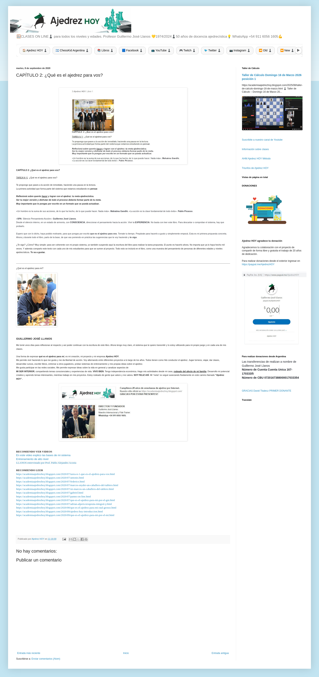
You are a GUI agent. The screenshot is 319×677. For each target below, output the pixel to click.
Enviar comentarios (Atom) (45, 658)
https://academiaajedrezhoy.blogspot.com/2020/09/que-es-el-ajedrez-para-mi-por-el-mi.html (65, 515)
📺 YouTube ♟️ (161, 50)
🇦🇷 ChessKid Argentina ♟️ (72, 50)
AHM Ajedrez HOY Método (256, 158)
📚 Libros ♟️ (105, 50)
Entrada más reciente (28, 653)
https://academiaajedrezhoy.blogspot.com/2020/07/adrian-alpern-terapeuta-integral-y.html (64, 503)
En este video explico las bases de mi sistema (43, 455)
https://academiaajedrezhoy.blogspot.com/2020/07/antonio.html (50, 477)
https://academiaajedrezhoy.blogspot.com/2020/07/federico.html (50, 481)
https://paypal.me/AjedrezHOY (258, 264)
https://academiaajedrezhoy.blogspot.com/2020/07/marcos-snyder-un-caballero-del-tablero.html (67, 485)
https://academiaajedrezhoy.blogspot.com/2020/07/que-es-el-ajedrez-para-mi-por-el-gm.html (65, 500)
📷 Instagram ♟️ (239, 50)
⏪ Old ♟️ (265, 50)
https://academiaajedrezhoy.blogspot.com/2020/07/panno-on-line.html (53, 496)
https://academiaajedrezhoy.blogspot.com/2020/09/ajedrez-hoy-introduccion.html (59, 511)
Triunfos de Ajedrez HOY (255, 168)
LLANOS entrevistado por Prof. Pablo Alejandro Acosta (46, 462)
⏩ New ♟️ (287, 50)
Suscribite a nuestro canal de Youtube (262, 139)
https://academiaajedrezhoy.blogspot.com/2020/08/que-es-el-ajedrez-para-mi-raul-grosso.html (66, 507)
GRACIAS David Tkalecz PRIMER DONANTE (266, 390)
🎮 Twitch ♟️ (187, 50)
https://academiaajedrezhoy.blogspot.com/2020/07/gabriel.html (49, 492)
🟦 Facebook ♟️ (132, 50)
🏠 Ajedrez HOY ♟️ (34, 50)
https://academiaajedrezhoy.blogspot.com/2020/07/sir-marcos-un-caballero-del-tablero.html (65, 489)
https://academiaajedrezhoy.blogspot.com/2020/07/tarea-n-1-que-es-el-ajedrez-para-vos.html (65, 474)
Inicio (126, 653)
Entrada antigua (220, 653)
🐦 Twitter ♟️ (212, 50)
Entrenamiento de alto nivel (32, 459)
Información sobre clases (255, 149)
